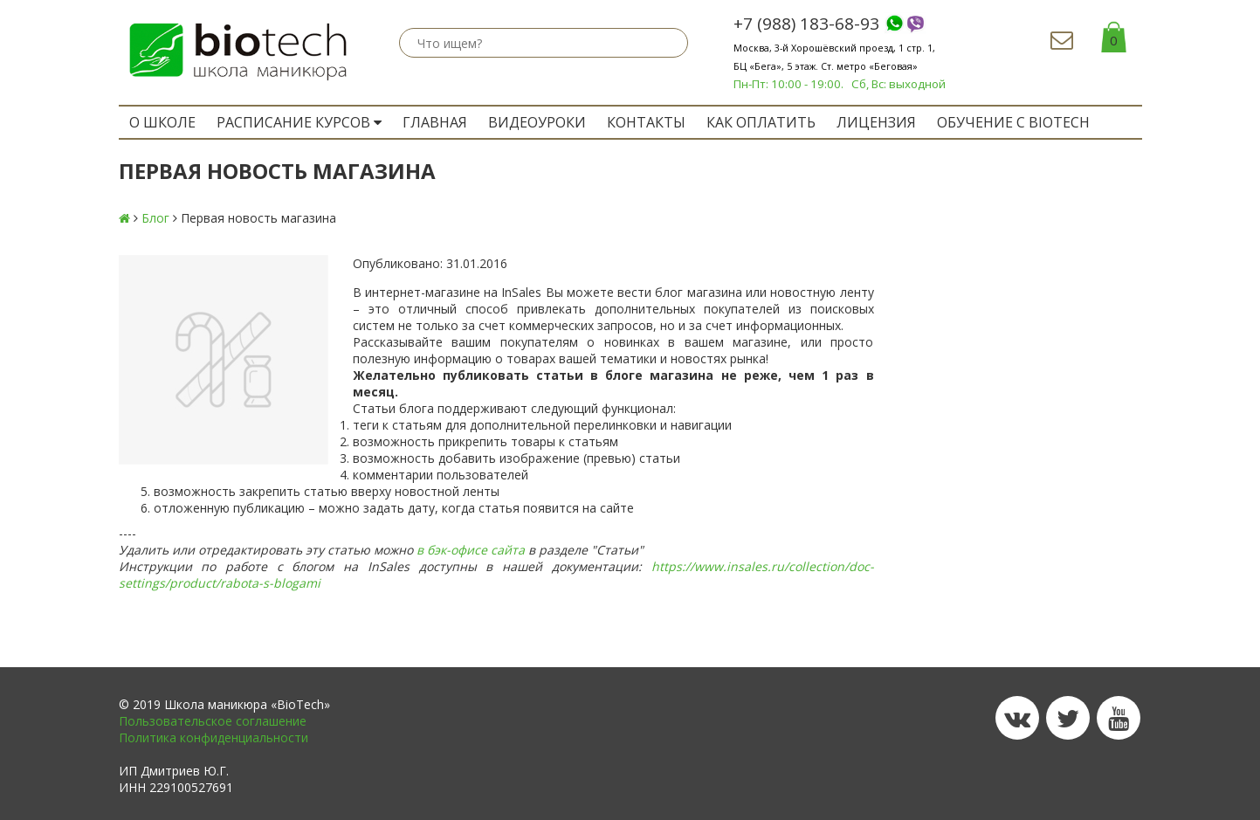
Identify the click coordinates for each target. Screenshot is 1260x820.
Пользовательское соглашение (212, 721)
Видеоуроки (537, 122)
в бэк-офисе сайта (471, 549)
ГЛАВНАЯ (435, 122)
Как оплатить (761, 122)
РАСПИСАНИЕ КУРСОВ (299, 122)
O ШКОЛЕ (162, 122)
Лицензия (876, 122)
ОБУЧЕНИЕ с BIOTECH (1013, 122)
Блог (155, 218)
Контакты (646, 122)
